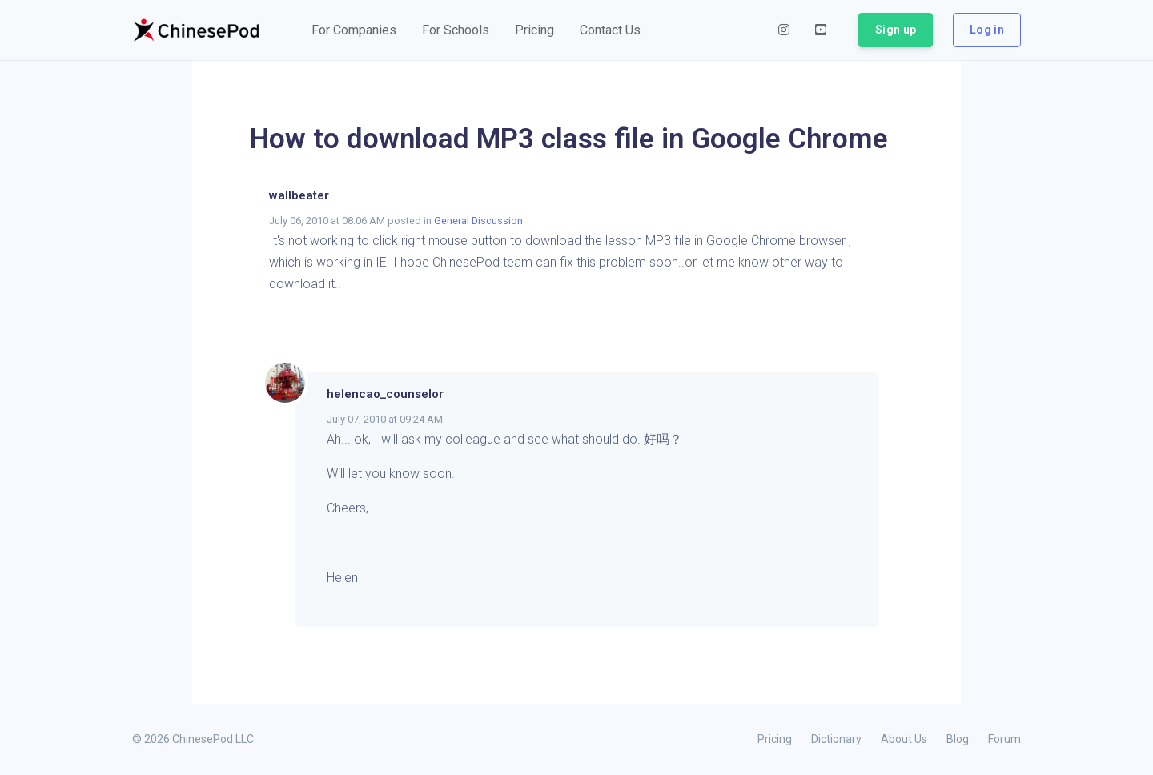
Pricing (774, 739)
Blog (957, 739)
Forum (1004, 739)
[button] (354, 30)
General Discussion (478, 221)
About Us (904, 739)
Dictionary (836, 739)
